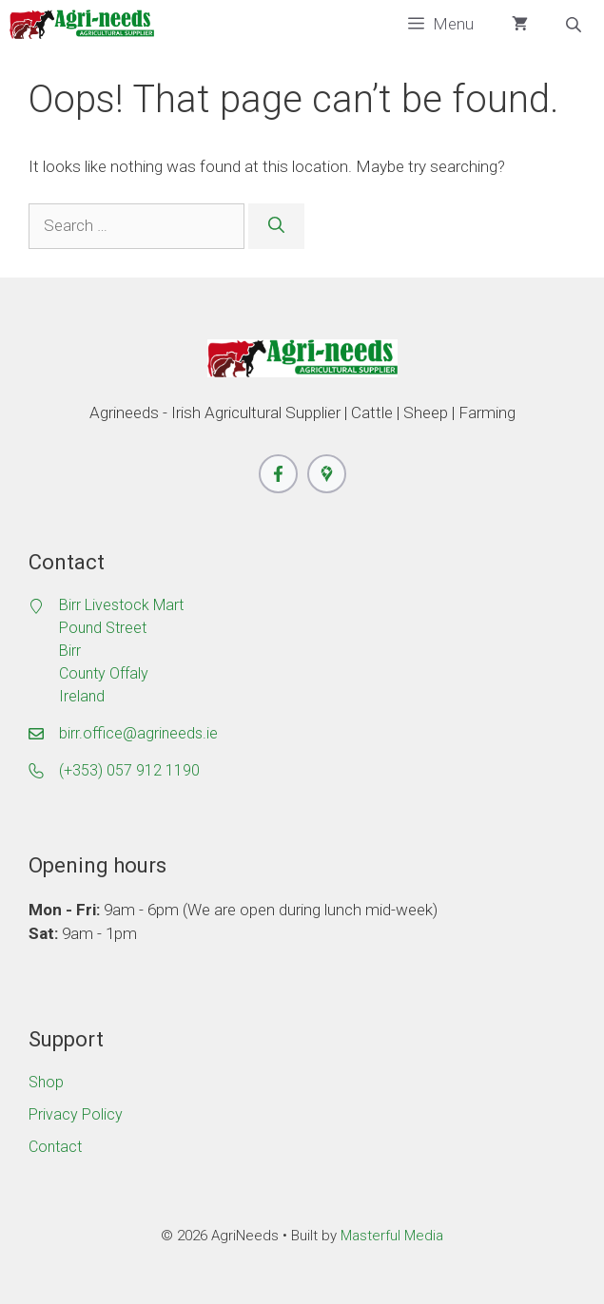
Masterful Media (392, 1235)
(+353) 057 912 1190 (129, 770)
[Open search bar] (575, 24)
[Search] (276, 226)
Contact (55, 1147)
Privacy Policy (76, 1114)
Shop (46, 1082)
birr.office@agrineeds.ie (138, 733)
